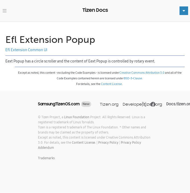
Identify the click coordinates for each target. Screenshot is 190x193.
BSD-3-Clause (133, 78)
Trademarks (46, 158)
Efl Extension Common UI (26, 50)
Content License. (84, 142)
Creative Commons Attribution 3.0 (141, 72)
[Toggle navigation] (4, 11)
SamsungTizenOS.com (59, 104)
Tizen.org (109, 104)
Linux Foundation (76, 117)
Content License (111, 84)
